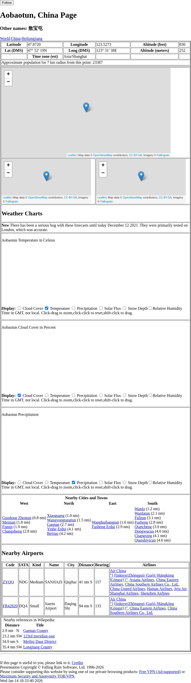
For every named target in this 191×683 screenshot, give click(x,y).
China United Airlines (127, 589)
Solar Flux (112, 308)
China (15, 38)
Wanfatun (142, 513)
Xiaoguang (55, 515)
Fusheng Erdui (103, 527)
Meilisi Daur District (39, 641)
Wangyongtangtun (61, 520)
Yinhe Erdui (56, 529)
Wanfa (140, 509)
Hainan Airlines (159, 589)
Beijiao (52, 533)
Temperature (60, 308)
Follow (7, 2)
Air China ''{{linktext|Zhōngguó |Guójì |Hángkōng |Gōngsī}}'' (142, 575)
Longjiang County (37, 647)
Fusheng (141, 522)
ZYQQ (8, 582)
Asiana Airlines (141, 580)
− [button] (8, 82)
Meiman (8, 522)
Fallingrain (163, 155)
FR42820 (10, 606)
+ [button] (8, 74)
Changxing (143, 536)
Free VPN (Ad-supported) (160, 672)
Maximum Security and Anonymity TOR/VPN (37, 676)
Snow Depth (138, 308)
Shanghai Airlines (124, 593)
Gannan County (35, 630)
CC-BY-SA (135, 155)
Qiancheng (143, 527)
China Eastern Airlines (148, 608)
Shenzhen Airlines (155, 593)
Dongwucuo (144, 531)
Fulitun (140, 518)
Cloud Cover (33, 308)
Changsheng (12, 531)
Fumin (7, 527)
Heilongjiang (32, 38)
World (5, 38)
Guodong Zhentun (16, 518)
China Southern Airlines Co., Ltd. (152, 584)
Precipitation (87, 308)
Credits (77, 663)
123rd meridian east (39, 636)
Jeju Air (180, 589)
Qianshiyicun (145, 540)
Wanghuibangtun (105, 522)
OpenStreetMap (103, 155)
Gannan (53, 524)
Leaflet (72, 155)
